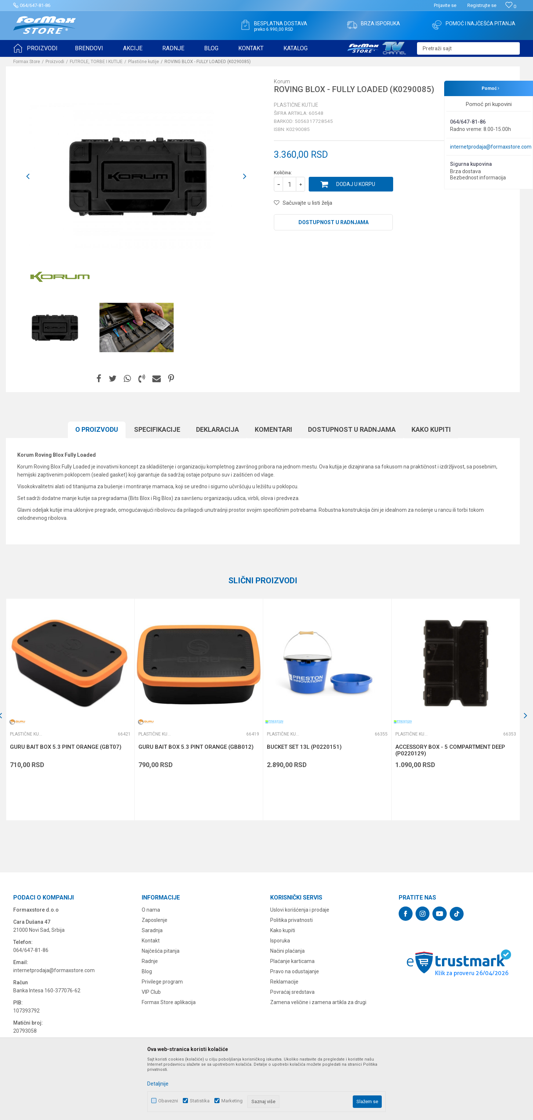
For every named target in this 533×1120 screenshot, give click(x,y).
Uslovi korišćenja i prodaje (299, 910)
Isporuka (280, 941)
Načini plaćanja (287, 951)
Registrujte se (481, 5)
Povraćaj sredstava (292, 992)
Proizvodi (55, 61)
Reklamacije (284, 982)
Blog (147, 971)
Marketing (232, 1100)
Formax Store (26, 61)
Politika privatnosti (291, 920)
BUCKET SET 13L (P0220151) (304, 747)
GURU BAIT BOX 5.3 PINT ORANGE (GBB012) (196, 747)
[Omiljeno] (510, 6)
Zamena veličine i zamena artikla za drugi (318, 1002)
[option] (54, 327)
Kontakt (151, 941)
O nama (151, 910)
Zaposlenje (154, 920)
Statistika (200, 1100)
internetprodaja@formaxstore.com (491, 147)
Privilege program (162, 982)
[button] (468, 48)
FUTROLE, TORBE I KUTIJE (96, 61)
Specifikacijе (157, 429)
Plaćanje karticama (292, 961)
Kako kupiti (431, 429)
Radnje (150, 961)
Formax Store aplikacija (169, 1002)
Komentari (273, 429)
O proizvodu (96, 429)
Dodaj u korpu (355, 184)
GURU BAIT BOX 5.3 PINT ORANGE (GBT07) (66, 747)
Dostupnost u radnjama (333, 222)
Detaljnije (157, 1084)
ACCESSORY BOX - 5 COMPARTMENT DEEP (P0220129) (450, 750)
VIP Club (151, 992)
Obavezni (168, 1100)
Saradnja (152, 930)
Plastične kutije (143, 61)
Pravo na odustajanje (294, 971)
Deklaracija (217, 429)
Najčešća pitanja (161, 951)
